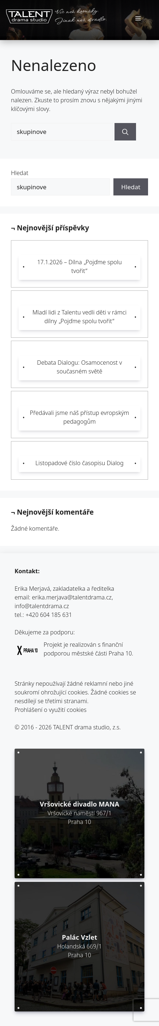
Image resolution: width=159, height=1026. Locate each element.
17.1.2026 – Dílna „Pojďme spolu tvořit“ (79, 267)
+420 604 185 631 (49, 615)
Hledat (19, 174)
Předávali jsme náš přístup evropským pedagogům (79, 418)
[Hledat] (125, 131)
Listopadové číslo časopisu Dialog (79, 464)
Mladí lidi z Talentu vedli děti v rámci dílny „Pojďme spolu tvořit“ (79, 317)
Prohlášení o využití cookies (50, 710)
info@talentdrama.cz (42, 607)
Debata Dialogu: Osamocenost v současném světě (79, 368)
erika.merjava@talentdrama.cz (72, 598)
